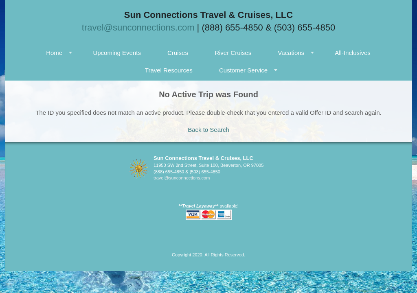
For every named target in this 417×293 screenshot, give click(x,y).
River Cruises (233, 52)
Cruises (177, 52)
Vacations (291, 52)
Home (54, 52)
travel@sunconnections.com (138, 27)
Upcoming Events (117, 52)
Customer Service (243, 70)
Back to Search (208, 129)
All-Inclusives (353, 52)
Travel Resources (169, 70)
